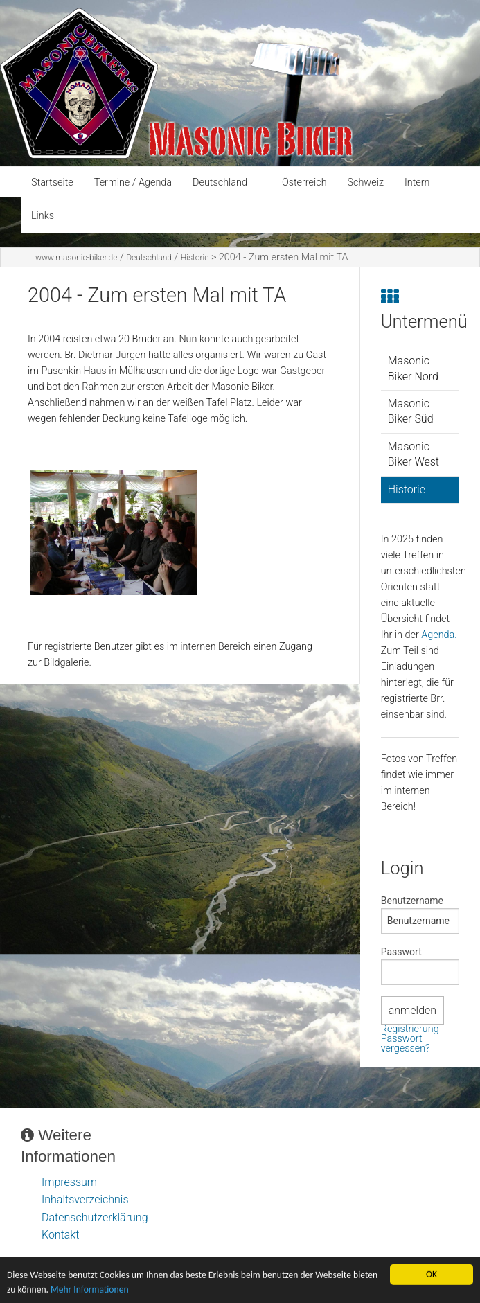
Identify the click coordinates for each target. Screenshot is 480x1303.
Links (42, 216)
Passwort (401, 951)
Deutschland (220, 182)
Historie (195, 258)
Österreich (304, 182)
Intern (417, 182)
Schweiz (366, 182)
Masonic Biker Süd (411, 411)
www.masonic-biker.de (76, 258)
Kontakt (60, 1234)
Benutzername (412, 900)
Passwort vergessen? (405, 1043)
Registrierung (410, 1029)
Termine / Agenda (133, 182)
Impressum (69, 1182)
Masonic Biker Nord (413, 368)
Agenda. (438, 635)
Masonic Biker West (413, 454)
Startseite (52, 182)
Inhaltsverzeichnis (85, 1199)
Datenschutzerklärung (95, 1217)
